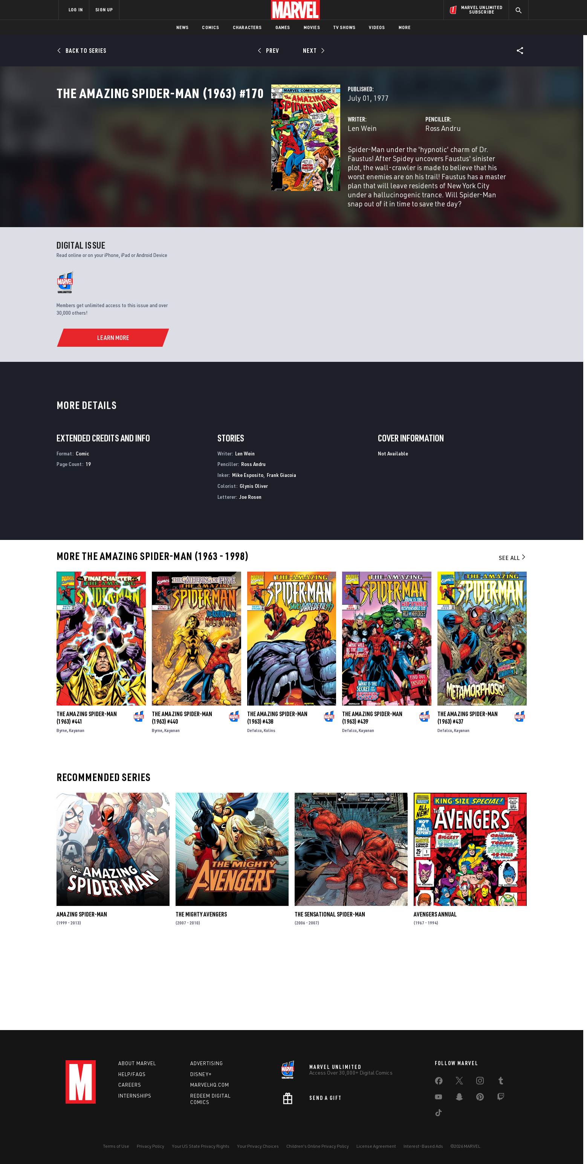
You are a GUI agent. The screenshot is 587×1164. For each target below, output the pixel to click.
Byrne (62, 810)
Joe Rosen (250, 576)
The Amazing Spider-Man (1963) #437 (467, 797)
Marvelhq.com (209, 1085)
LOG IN (76, 9)
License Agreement (376, 1146)
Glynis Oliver (254, 566)
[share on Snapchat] (459, 1098)
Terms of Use (116, 1146)
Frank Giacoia (281, 555)
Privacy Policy (150, 1146)
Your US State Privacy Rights (200, 1146)
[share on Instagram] (480, 1082)
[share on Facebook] (439, 1082)
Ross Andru (367, 161)
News (182, 27)
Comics (210, 27)
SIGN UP (104, 9)
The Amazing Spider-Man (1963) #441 (87, 797)
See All (513, 637)
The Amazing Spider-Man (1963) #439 (372, 797)
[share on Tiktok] (438, 1114)
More (405, 27)
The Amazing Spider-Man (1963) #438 (277, 797)
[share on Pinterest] (480, 1098)
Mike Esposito (247, 555)
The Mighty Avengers (201, 994)
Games (282, 27)
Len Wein (211, 161)
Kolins (269, 810)
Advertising (206, 1063)
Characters (247, 27)
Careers (129, 1085)
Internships (134, 1096)
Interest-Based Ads (423, 1146)
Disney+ (201, 1074)
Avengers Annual (435, 994)
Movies (312, 27)
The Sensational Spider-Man (330, 994)
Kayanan (76, 810)
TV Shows (344, 27)
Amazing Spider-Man (82, 994)
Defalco (254, 810)
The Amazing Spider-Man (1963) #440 (182, 797)
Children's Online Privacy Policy (317, 1146)
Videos (377, 27)
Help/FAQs (132, 1074)
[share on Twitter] (459, 1082)
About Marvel (137, 1063)
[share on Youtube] (438, 1098)
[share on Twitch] (500, 1098)
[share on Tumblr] (500, 1082)
